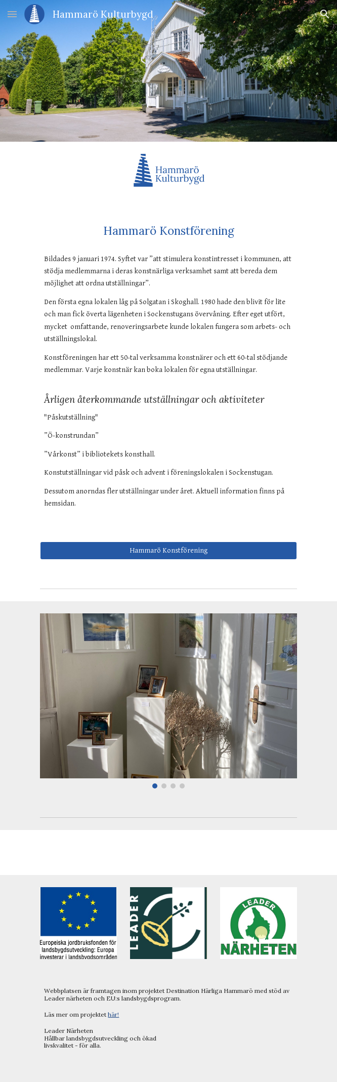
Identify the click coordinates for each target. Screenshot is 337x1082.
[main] (168, 231)
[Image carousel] (168, 701)
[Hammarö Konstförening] (168, 550)
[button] (12, 14)
